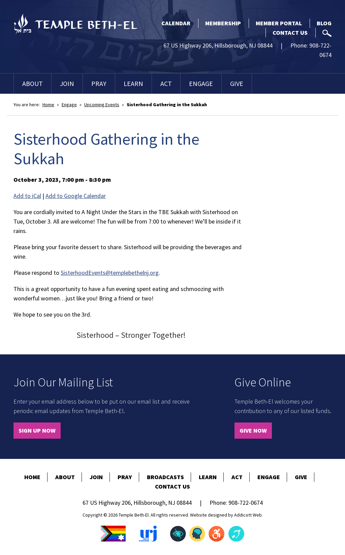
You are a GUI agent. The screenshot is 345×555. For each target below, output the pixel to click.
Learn (133, 83)
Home (48, 104)
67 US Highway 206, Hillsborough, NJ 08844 (218, 45)
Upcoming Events (101, 104)
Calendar (175, 23)
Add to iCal (27, 196)
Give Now (253, 430)
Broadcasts (165, 477)
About (32, 83)
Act (166, 83)
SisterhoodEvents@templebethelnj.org (110, 272)
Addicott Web (248, 515)
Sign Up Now (37, 430)
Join (67, 83)
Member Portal (279, 23)
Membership (223, 23)
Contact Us (290, 32)
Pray (98, 83)
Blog (324, 23)
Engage (201, 83)
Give (236, 83)
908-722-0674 (245, 502)
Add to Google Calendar (75, 196)
